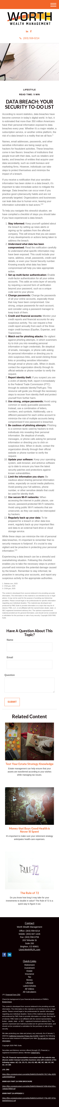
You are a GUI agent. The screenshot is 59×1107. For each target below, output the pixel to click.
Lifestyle (29, 983)
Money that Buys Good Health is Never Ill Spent (29, 830)
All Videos (29, 989)
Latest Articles (29, 986)
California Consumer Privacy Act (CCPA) (23, 1036)
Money (29, 980)
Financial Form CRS (12, 994)
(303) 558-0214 (29, 38)
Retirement (29, 965)
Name (10, 640)
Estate (30, 971)
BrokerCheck (7, 1002)
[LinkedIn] (27, 31)
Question (9, 675)
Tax (29, 977)
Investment (29, 968)
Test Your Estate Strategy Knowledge (29, 764)
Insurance (29, 974)
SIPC (38, 1053)
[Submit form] (12, 702)
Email (10, 657)
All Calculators (29, 992)
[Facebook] (31, 31)
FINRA (33, 1053)
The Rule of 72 (29, 893)
